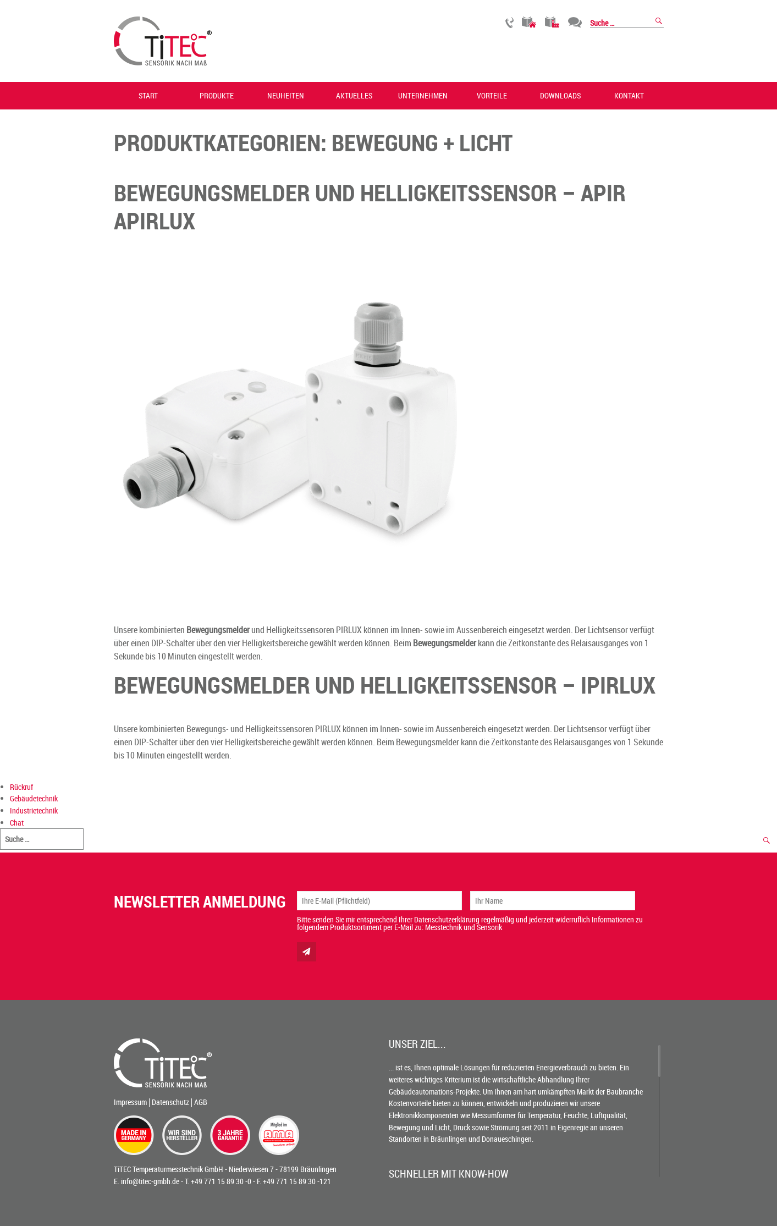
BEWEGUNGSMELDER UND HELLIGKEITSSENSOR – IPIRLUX (384, 684)
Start (148, 95)
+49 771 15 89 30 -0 (221, 1181)
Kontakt (629, 95)
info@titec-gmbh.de (150, 1181)
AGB (200, 1102)
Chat (575, 22)
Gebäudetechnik (529, 22)
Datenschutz (170, 1102)
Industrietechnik (552, 22)
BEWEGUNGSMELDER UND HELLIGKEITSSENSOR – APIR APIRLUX (370, 206)
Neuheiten (285, 95)
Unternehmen (423, 95)
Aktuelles (354, 95)
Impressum (130, 1102)
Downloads (560, 95)
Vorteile (492, 95)
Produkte (217, 95)
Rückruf (509, 22)
